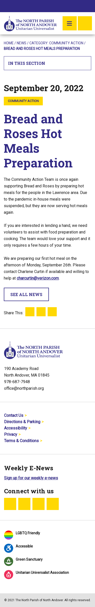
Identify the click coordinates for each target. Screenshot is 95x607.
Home (9, 43)
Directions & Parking (22, 421)
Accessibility (15, 428)
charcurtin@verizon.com (38, 278)
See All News (26, 294)
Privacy (10, 434)
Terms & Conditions (21, 440)
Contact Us (13, 415)
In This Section (47, 63)
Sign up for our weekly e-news (31, 478)
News (21, 43)
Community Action (66, 43)
